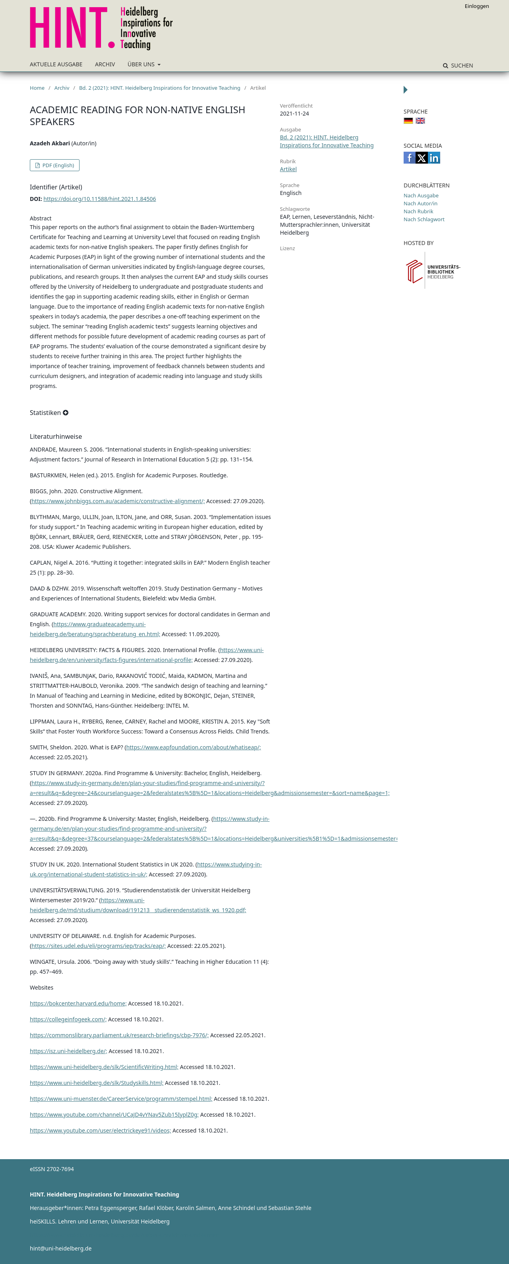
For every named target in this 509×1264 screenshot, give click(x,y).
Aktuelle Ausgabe (56, 64)
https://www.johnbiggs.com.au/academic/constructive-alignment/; (118, 501)
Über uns (142, 64)
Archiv (105, 64)
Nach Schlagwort (424, 219)
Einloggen (477, 6)
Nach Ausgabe (421, 195)
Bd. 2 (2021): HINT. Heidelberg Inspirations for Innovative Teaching (160, 87)
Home (37, 87)
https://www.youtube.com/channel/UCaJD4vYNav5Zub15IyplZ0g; (114, 1114)
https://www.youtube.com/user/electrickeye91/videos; (100, 1130)
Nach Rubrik (418, 211)
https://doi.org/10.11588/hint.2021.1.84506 (99, 199)
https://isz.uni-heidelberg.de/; (68, 1051)
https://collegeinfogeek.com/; (68, 1019)
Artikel (288, 169)
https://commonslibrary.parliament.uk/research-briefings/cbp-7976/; (119, 1035)
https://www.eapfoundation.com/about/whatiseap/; (193, 747)
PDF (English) (57, 165)
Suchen (461, 65)
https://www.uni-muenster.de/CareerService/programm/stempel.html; (121, 1098)
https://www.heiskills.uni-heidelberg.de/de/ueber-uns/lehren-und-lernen (124, 1235)
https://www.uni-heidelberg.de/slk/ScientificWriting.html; (104, 1067)
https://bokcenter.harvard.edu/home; (78, 1003)
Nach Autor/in (420, 203)
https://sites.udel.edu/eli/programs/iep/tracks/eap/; (98, 945)
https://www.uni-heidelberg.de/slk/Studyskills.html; (96, 1082)
